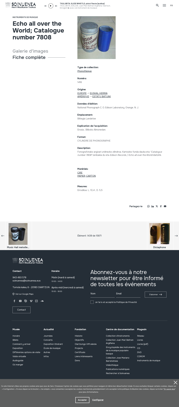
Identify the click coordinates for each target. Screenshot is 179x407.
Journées (48, 336)
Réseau (140, 336)
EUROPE (82, 93)
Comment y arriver (22, 344)
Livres (140, 340)
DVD (139, 352)
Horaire (16, 336)
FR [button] (171, 5)
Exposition (18, 348)
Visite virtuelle (19, 356)
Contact (21, 309)
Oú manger (18, 364)
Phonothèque (84, 71)
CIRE (79, 172)
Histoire (78, 336)
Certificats (80, 352)
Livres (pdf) (142, 344)
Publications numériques (117, 369)
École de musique (52, 348)
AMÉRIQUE (83, 96)
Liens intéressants (83, 356)
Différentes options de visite (26, 352)
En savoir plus (169, 388)
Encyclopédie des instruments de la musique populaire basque (120, 350)
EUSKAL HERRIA (98, 93)
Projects (79, 348)
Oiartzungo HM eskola (85, 344)
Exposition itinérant (53, 344)
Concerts (48, 340)
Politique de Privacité (126, 302)
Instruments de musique (25, 17)
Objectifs (79, 340)
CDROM (141, 356)
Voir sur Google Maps (24, 294)
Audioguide (18, 360)
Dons (77, 360)
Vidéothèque (112, 365)
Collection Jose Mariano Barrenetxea (117, 359)
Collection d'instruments (118, 336)
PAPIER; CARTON (86, 176)
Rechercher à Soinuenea (117, 373)
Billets (15, 340)
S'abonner (153, 294)
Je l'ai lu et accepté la (116, 302)
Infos (46, 356)
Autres (47, 352)
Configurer (98, 399)
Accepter (82, 400)
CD (138, 348)
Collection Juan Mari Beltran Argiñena (119, 341)
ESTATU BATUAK (101, 96)
